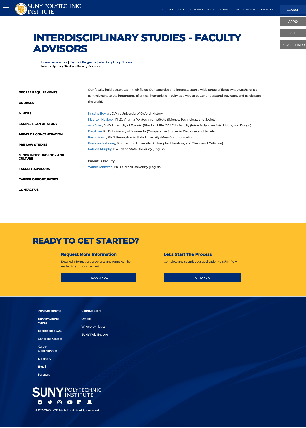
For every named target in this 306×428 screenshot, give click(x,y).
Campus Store (92, 312)
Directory (45, 358)
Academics (59, 62)
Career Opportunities (38, 179)
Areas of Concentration (41, 134)
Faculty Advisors (34, 169)
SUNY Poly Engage (95, 335)
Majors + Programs (83, 62)
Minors (25, 113)
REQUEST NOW (98, 277)
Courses (26, 103)
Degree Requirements (38, 92)
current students (202, 9)
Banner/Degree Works (49, 321)
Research (267, 9)
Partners (44, 374)
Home (45, 62)
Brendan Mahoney (101, 143)
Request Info (293, 45)
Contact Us (29, 190)
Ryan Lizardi (97, 137)
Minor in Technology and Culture (41, 156)
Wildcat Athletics (94, 327)
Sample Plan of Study (38, 124)
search (293, 10)
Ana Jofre (95, 125)
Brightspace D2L (50, 331)
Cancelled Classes (50, 339)
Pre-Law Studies (33, 144)
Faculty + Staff (245, 9)
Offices (87, 319)
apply (293, 21)
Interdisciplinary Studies (115, 62)
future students (173, 9)
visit (293, 33)
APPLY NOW (202, 277)
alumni (224, 9)
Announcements (49, 312)
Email (42, 366)
